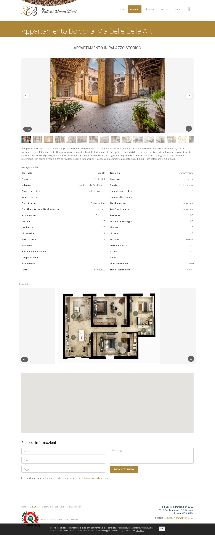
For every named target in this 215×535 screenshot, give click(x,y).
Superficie (115, 180)
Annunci (134, 9)
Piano (113, 259)
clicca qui (140, 530)
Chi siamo (150, 9)
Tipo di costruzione (120, 271)
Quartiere (115, 186)
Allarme (114, 228)
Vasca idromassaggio (121, 222)
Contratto (26, 174)
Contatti (178, 9)
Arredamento (28, 216)
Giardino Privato (118, 247)
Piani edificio (28, 265)
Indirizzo (26, 186)
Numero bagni (29, 198)
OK (161, 528)
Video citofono (29, 240)
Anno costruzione (119, 265)
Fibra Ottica (27, 234)
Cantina (25, 222)
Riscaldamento (118, 204)
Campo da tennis (30, 259)
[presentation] (44, 489)
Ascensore (115, 216)
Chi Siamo (46, 508)
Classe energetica (30, 192)
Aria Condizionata (119, 210)
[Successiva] (188, 95)
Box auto (114, 240)
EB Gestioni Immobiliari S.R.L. (179, 519)
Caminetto (27, 228)
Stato (24, 271)
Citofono (114, 234)
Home (121, 9)
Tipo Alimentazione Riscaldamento (40, 210)
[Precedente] (26, 95)
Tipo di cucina (28, 204)
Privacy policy (74, 508)
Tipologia (115, 174)
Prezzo (25, 180)
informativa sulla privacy (95, 479)
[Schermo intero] (189, 129)
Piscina (113, 253)
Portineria (26, 247)
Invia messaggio (124, 470)
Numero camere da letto (123, 192)
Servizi (164, 9)
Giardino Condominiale (33, 253)
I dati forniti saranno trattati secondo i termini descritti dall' (66, 479)
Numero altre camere (121, 198)
